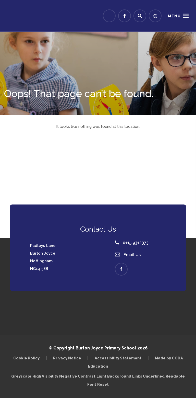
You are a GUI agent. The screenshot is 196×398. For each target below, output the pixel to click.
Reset (103, 384)
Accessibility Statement (118, 358)
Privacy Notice (67, 358)
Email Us (128, 254)
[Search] (139, 15)
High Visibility (45, 376)
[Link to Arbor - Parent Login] (109, 15)
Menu (174, 16)
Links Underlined (148, 376)
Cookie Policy (26, 358)
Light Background (113, 376)
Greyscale (21, 376)
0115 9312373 (132, 242)
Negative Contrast (77, 376)
